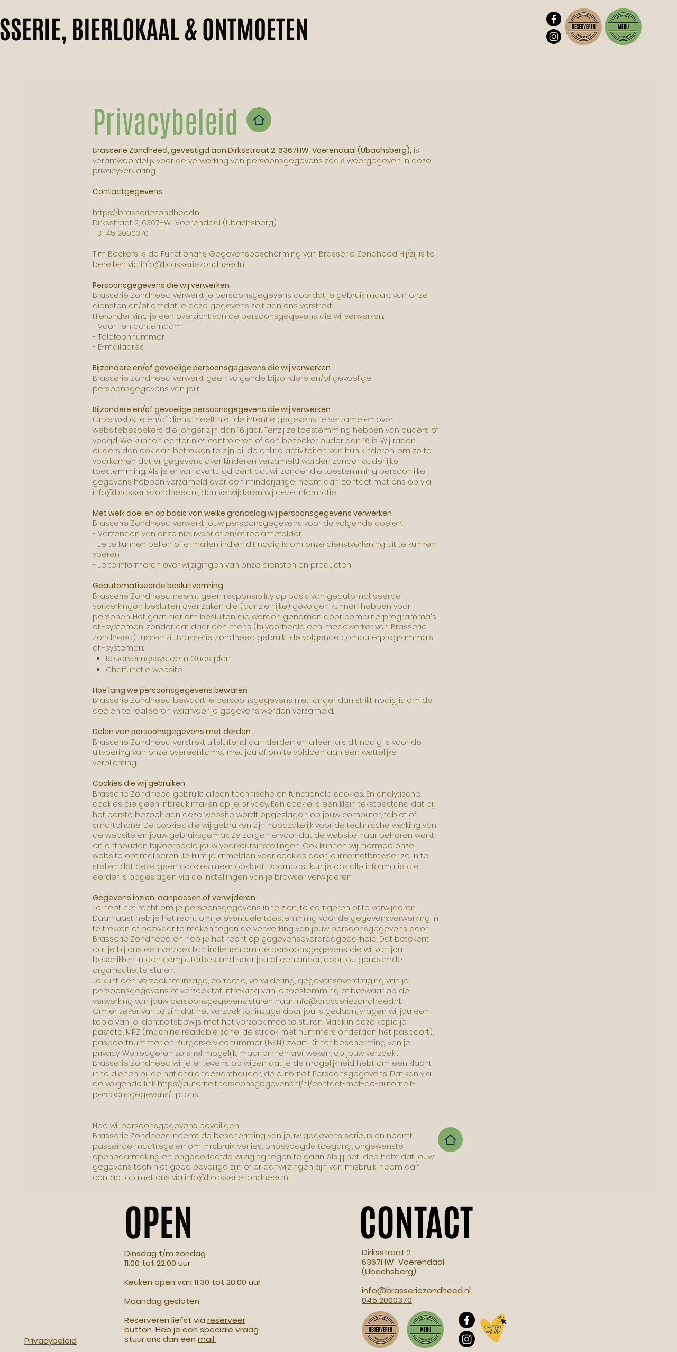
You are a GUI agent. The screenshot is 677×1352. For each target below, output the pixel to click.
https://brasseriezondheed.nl (147, 212)
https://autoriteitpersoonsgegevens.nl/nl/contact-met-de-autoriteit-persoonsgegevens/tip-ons (254, 1089)
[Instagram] (553, 36)
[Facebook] (553, 19)
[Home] (258, 119)
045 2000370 (387, 1299)
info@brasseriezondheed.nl (193, 264)
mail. (207, 1339)
